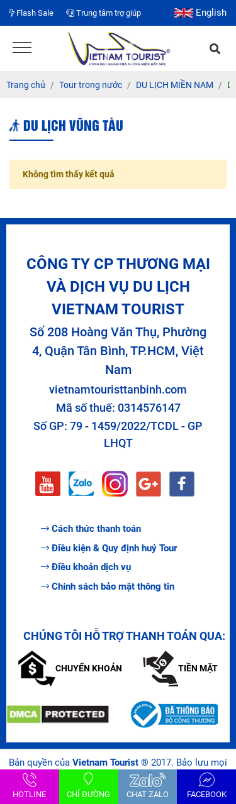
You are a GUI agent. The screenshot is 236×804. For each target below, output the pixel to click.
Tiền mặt (180, 668)
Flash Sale (31, 13)
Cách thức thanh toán (91, 528)
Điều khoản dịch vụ (86, 567)
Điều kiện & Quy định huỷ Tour (109, 548)
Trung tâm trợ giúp (103, 13)
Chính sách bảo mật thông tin (107, 586)
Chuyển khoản (70, 668)
